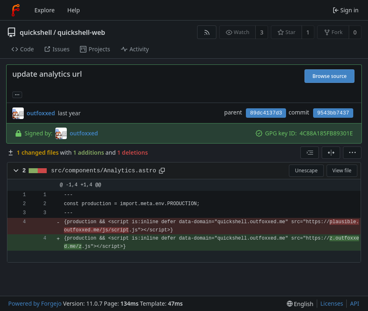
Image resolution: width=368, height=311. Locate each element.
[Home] (15, 10)
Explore (44, 10)
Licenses (331, 303)
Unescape (306, 170)
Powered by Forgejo (34, 303)
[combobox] (309, 152)
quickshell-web (81, 32)
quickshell (36, 32)
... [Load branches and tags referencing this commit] (17, 94)
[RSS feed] (206, 32)
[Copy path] (162, 170)
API (354, 303)
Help (73, 10)
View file (341, 170)
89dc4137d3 (266, 113)
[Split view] (331, 152)
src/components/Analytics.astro (104, 170)
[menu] (352, 152)
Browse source (329, 76)
